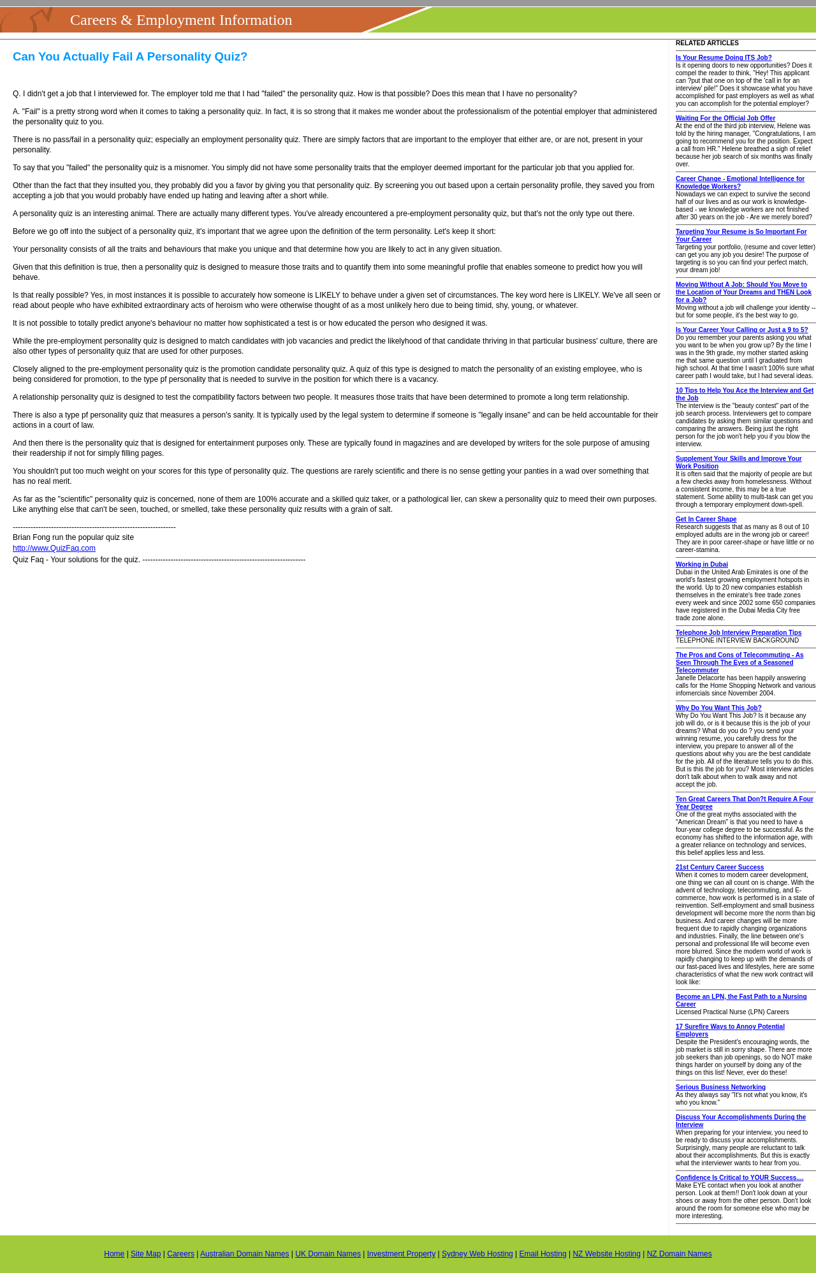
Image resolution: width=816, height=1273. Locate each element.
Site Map (146, 1253)
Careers (180, 1253)
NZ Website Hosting (606, 1253)
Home (114, 1253)
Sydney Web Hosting (477, 1253)
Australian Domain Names (244, 1253)
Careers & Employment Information (181, 19)
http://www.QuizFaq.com (54, 548)
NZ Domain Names (679, 1253)
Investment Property (401, 1253)
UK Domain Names (328, 1253)
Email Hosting (543, 1253)
